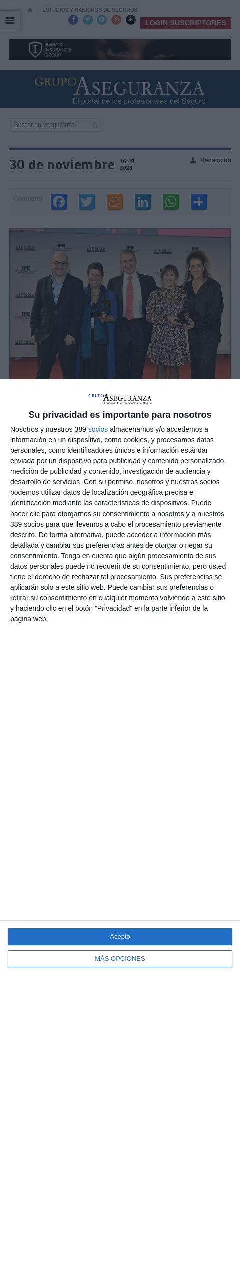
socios (98, 429)
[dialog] (120, 821)
